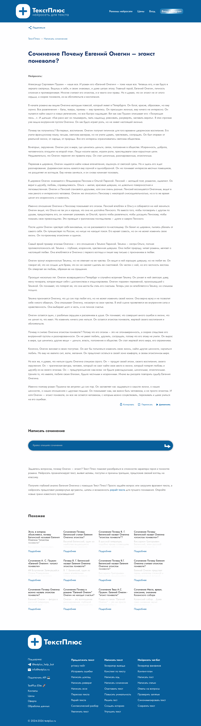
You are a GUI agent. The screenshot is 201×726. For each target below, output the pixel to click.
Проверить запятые (149, 694)
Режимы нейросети (120, 11)
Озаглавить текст (113, 688)
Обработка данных (38, 706)
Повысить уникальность (117, 694)
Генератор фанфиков (149, 665)
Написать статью (147, 683)
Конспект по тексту (114, 671)
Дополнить (165, 404)
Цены (140, 11)
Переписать (147, 404)
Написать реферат (81, 683)
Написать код (112, 677)
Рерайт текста (78, 700)
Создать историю (114, 706)
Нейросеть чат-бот (149, 660)
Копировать (128, 404)
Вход (152, 11)
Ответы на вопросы (149, 688)
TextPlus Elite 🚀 (37, 685)
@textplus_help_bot (43, 664)
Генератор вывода (114, 665)
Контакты (33, 691)
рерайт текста (117, 490)
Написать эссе (79, 688)
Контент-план (145, 671)
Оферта (32, 701)
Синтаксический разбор (84, 706)
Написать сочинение (55, 38)
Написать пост (146, 677)
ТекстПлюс (34, 38)
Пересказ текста (80, 694)
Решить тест (110, 700)
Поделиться (39, 27)
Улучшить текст (112, 711)
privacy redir (78, 665)
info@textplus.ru (41, 669)
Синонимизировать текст (152, 700)
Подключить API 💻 (39, 677)
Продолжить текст (82, 660)
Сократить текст (146, 706)
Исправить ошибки (82, 671)
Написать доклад (81, 677)
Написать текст (113, 660)
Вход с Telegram (171, 11)
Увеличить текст (80, 711)
